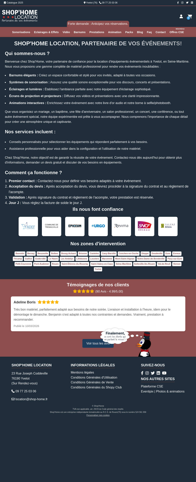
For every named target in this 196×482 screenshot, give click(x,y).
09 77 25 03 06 (109, 2)
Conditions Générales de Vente (92, 443)
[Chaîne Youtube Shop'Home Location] (164, 434)
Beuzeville (43, 314)
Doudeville (157, 314)
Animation (114, 32)
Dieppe (145, 314)
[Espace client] (181, 16)
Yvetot (98, 330)
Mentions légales (82, 433)
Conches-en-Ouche (129, 314)
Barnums (80, 32)
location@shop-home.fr (32, 460)
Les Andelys (67, 320)
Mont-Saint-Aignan (124, 320)
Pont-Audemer (41, 325)
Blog (140, 32)
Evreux (176, 314)
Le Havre (53, 320)
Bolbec (54, 314)
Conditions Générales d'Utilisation (94, 438)
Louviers (94, 320)
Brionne (83, 314)
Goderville (40, 320)
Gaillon (28, 320)
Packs (129, 32)
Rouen (55, 325)
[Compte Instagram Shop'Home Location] (182, 2)
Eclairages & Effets (46, 32)
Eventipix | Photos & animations (163, 452)
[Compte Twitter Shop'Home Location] (187, 2)
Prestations (96, 32)
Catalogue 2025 (13, 2)
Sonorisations (21, 32)
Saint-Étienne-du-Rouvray (75, 325)
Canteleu (94, 314)
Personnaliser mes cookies (98, 476)
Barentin (20, 314)
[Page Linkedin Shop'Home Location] (192, 2)
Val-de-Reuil (164, 325)
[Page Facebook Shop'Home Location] (178, 2)
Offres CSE (177, 30)
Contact (160, 32)
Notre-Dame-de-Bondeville (151, 320)
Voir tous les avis (98, 404)
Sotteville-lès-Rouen (144, 325)
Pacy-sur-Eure (175, 320)
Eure (167, 314)
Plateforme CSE (152, 447)
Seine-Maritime (123, 325)
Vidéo (66, 32)
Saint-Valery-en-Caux (102, 325)
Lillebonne (81, 320)
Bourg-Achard (68, 314)
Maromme (107, 320)
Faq (149, 32)
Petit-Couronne (23, 325)
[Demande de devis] (190, 16)
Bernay (31, 314)
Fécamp (18, 320)
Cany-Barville (109, 314)
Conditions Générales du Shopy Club (96, 448)
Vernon (176, 325)
